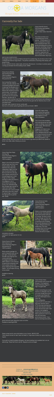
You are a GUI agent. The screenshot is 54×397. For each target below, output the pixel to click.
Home (3, 1)
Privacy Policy (8, 393)
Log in (50, 394)
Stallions (11, 1)
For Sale (34, 1)
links (42, 1)
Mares (19, 1)
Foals (27, 1)
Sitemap (13, 393)
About (3, 393)
